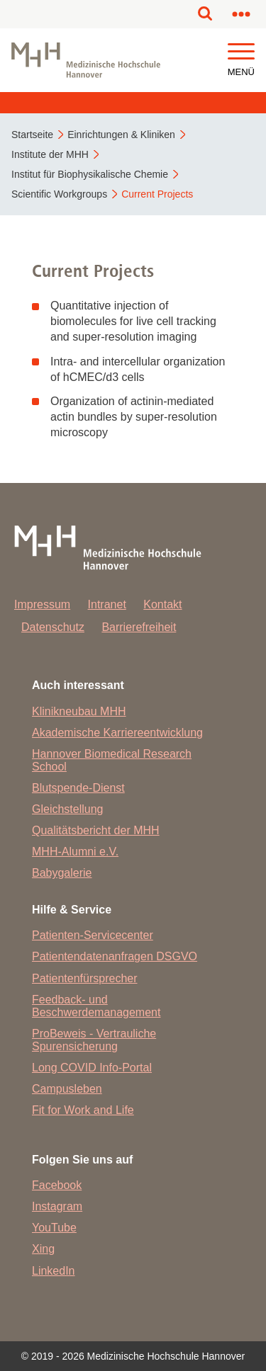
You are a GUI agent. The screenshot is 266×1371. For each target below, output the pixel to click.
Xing (43, 1249)
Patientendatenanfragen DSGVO (114, 956)
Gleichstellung (68, 809)
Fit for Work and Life (83, 1110)
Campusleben (67, 1089)
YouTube (54, 1228)
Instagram (57, 1206)
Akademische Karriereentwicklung (117, 733)
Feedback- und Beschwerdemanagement (96, 1006)
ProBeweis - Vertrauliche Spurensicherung (94, 1040)
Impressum (42, 604)
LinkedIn (53, 1271)
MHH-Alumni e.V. (75, 852)
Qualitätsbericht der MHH (96, 830)
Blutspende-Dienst (78, 788)
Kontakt (162, 604)
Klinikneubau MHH (79, 711)
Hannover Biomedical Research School (112, 760)
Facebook (57, 1185)
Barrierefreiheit (138, 627)
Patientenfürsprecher (85, 978)
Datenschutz (52, 627)
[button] (241, 52)
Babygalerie (62, 873)
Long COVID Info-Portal (92, 1068)
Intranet (107, 604)
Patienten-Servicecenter (92, 935)
